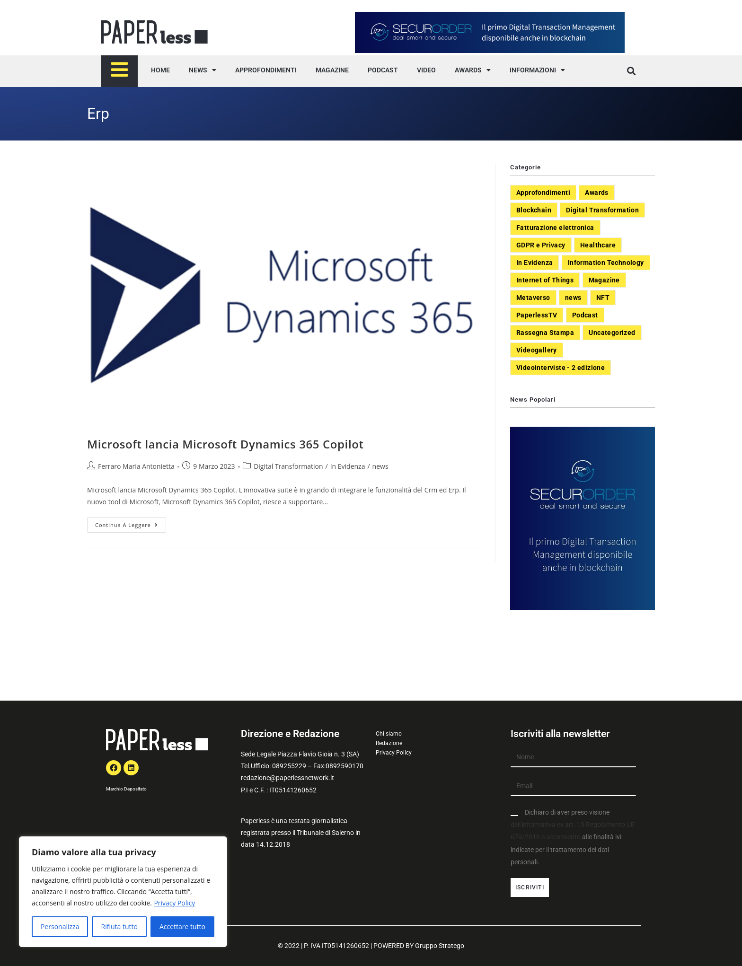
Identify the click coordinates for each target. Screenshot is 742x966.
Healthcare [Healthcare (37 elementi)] (598, 245)
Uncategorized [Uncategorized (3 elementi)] (612, 332)
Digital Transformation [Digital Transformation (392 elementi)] (602, 210)
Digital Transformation (288, 466)
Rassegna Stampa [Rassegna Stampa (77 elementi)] (545, 332)
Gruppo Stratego (439, 945)
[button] (631, 71)
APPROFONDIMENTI (266, 70)
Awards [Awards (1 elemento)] (596, 192)
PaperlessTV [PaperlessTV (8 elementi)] (536, 315)
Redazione (389, 743)
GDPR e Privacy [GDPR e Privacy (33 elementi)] (540, 245)
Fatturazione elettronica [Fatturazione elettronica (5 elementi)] (555, 227)
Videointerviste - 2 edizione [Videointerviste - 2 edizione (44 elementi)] (560, 367)
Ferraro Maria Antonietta (136, 466)
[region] (123, 891)
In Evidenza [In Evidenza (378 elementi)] (534, 262)
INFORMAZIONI (537, 70)
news (380, 466)
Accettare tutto (182, 926)
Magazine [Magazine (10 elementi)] (604, 280)
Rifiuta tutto (119, 926)
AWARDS (473, 70)
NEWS (202, 70)
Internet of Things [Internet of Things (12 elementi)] (545, 280)
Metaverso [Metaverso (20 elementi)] (533, 297)
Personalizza (60, 926)
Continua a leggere (130, 522)
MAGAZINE (332, 70)
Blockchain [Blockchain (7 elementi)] (533, 210)
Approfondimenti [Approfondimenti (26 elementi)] (543, 192)
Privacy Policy (174, 902)
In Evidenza (347, 466)
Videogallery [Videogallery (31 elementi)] (536, 350)
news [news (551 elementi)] (573, 297)
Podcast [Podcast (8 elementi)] (585, 315)
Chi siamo (389, 733)
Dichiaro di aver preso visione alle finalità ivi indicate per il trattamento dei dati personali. (573, 837)
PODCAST (383, 70)
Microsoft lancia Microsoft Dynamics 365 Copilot (225, 444)
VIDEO (426, 70)
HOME (160, 70)
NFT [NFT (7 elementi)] (603, 297)
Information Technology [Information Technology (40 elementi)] (606, 262)
